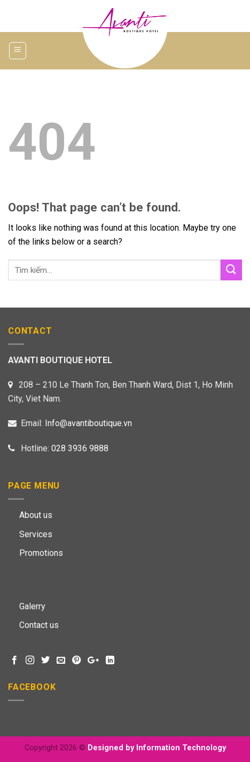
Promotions (41, 553)
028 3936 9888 (79, 448)
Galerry (32, 606)
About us (35, 515)
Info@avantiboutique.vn (88, 423)
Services (35, 534)
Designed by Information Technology (157, 747)
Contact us (39, 625)
